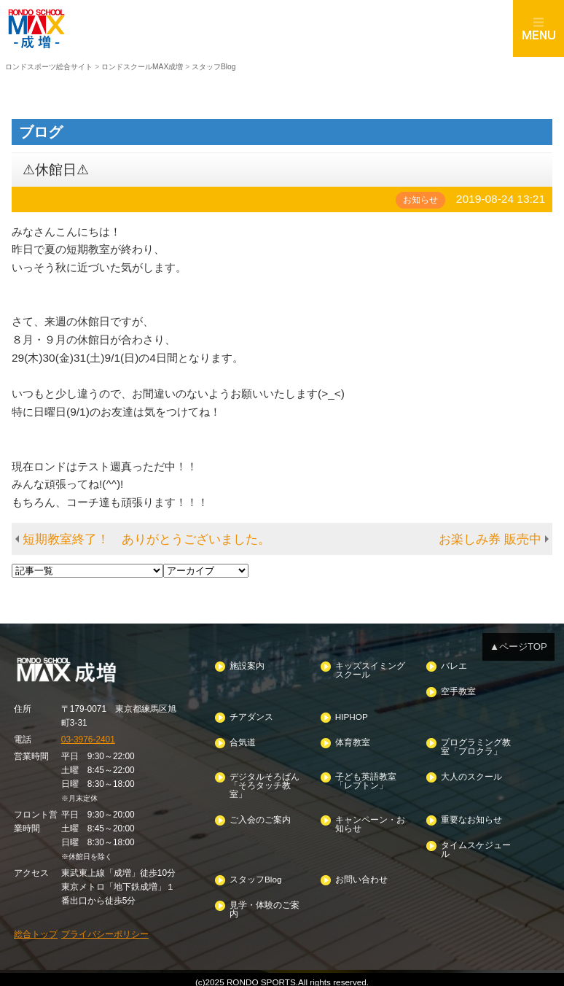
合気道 (243, 741)
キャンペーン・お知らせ (370, 820)
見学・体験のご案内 (264, 904)
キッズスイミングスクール (370, 669)
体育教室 (352, 741)
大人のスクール (470, 774)
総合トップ (36, 929)
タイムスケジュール (475, 845)
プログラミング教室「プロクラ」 (475, 745)
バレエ (453, 665)
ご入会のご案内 (260, 816)
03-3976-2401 (87, 738)
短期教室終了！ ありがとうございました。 (146, 538)
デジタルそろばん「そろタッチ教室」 (264, 782)
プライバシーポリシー (105, 929)
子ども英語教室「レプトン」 (365, 778)
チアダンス (251, 715)
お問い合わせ (361, 875)
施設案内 (247, 665)
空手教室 (457, 690)
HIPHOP (351, 715)
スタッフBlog (255, 875)
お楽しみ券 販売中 (490, 538)
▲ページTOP (518, 645)
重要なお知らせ (470, 816)
